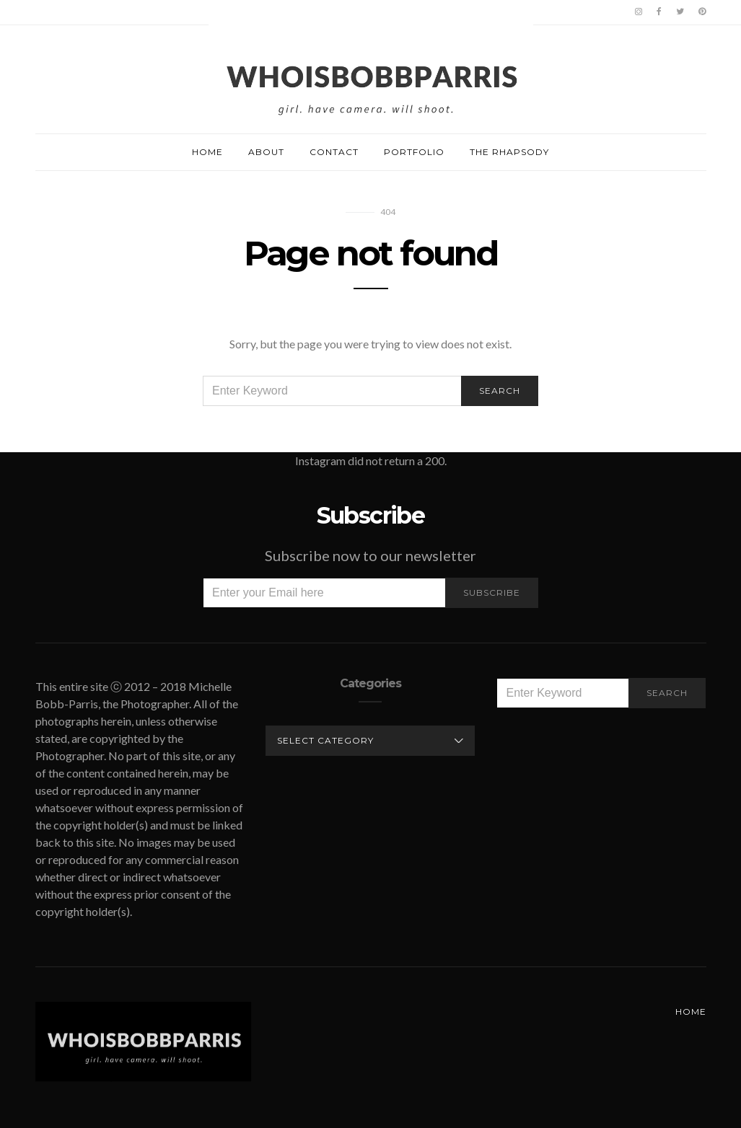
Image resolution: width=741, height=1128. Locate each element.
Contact (334, 151)
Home (207, 151)
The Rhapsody (509, 151)
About (266, 151)
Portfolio (414, 151)
